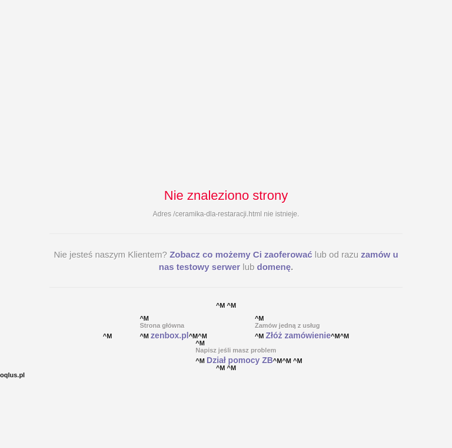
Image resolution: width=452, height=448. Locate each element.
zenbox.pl (170, 335)
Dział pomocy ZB (240, 360)
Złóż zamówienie (298, 335)
